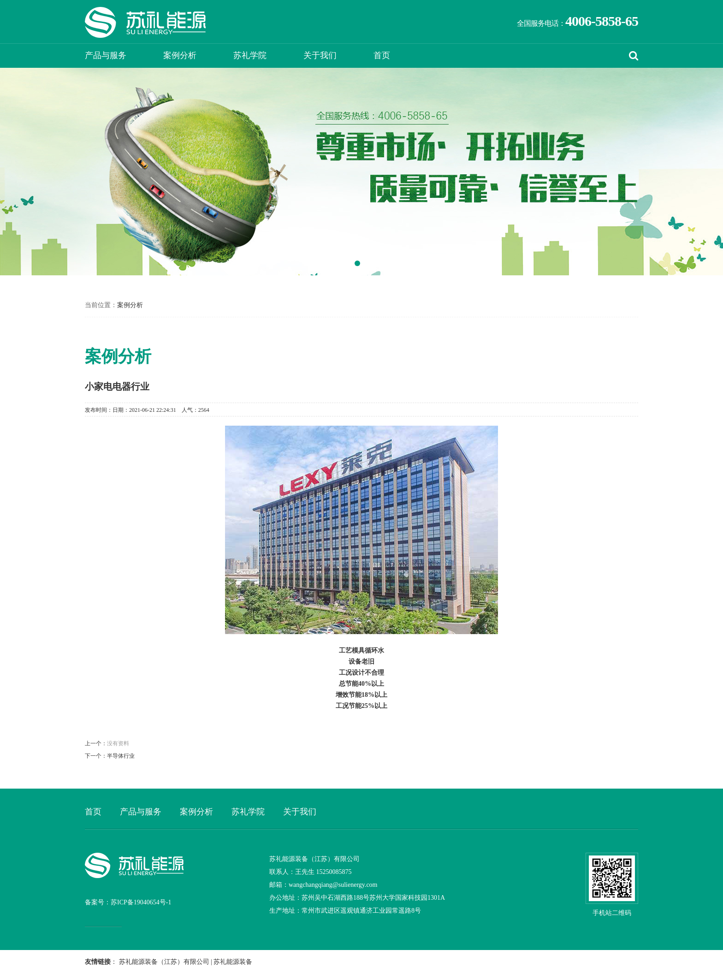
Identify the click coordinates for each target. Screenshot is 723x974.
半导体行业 (121, 756)
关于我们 (320, 55)
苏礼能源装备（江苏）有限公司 (164, 961)
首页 (381, 55)
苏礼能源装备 (232, 961)
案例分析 (179, 55)
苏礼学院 (250, 55)
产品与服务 (105, 55)
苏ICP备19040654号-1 (141, 902)
